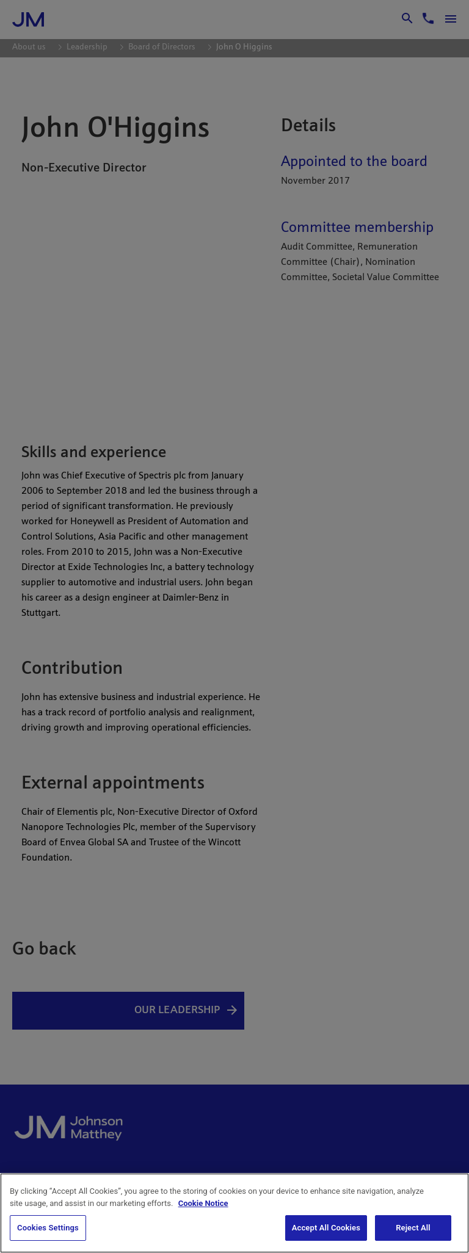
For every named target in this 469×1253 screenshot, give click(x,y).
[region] (234, 1213)
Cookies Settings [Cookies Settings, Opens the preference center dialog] (48, 1227)
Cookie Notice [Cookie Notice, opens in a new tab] (203, 1203)
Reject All (413, 1227)
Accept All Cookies (326, 1227)
